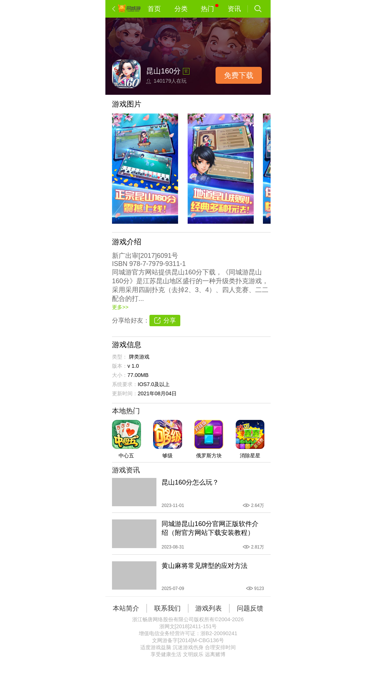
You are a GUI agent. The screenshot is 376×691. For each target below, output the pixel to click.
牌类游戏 (139, 357)
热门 (209, 8)
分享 (169, 320)
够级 (167, 455)
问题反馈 (250, 608)
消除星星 (250, 455)
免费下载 (238, 75)
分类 (181, 8)
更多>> (120, 307)
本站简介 (126, 608)
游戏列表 (208, 608)
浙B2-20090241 (218, 633)
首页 (154, 8)
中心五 (126, 455)
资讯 (234, 8)
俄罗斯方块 (209, 455)
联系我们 (167, 608)
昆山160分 (163, 71)
